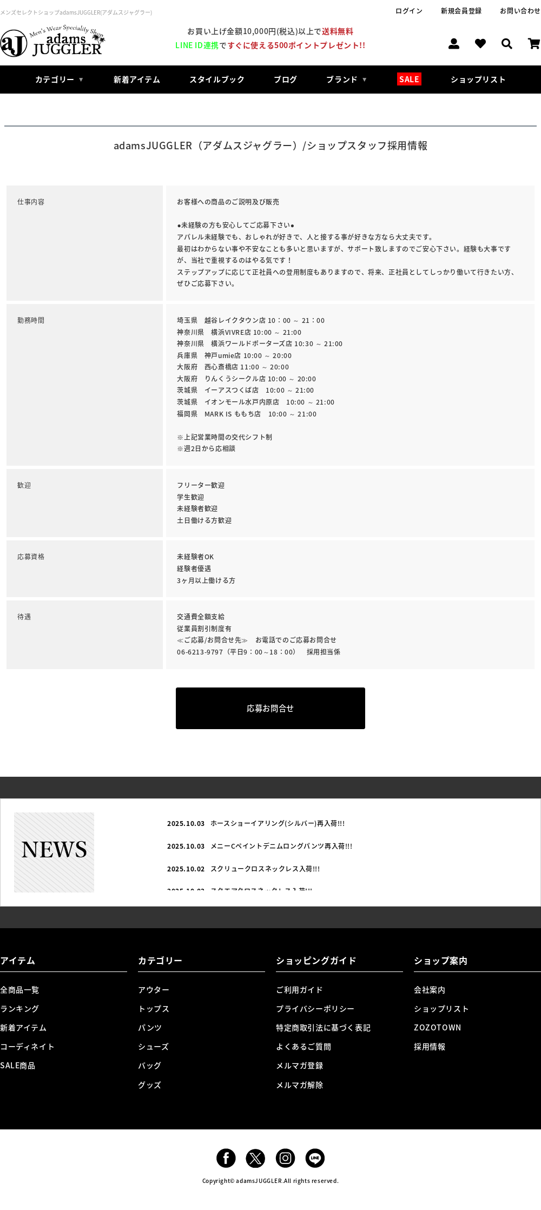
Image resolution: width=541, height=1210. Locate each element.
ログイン (409, 11)
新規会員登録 (461, 11)
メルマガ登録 (300, 1065)
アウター (153, 989)
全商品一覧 (19, 989)
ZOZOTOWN (437, 1027)
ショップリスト (478, 79)
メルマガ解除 (300, 1084)
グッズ (150, 1084)
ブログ (286, 79)
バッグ (150, 1065)
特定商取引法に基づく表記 (323, 1027)
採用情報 (429, 1046)
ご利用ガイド (300, 989)
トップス (153, 1008)
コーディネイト (27, 1046)
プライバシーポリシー (315, 1008)
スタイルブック (217, 79)
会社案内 (429, 989)
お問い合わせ (520, 11)
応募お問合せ (270, 708)
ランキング (19, 1008)
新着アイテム (137, 79)
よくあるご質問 (303, 1046)
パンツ (150, 1027)
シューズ (153, 1046)
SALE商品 (18, 1065)
